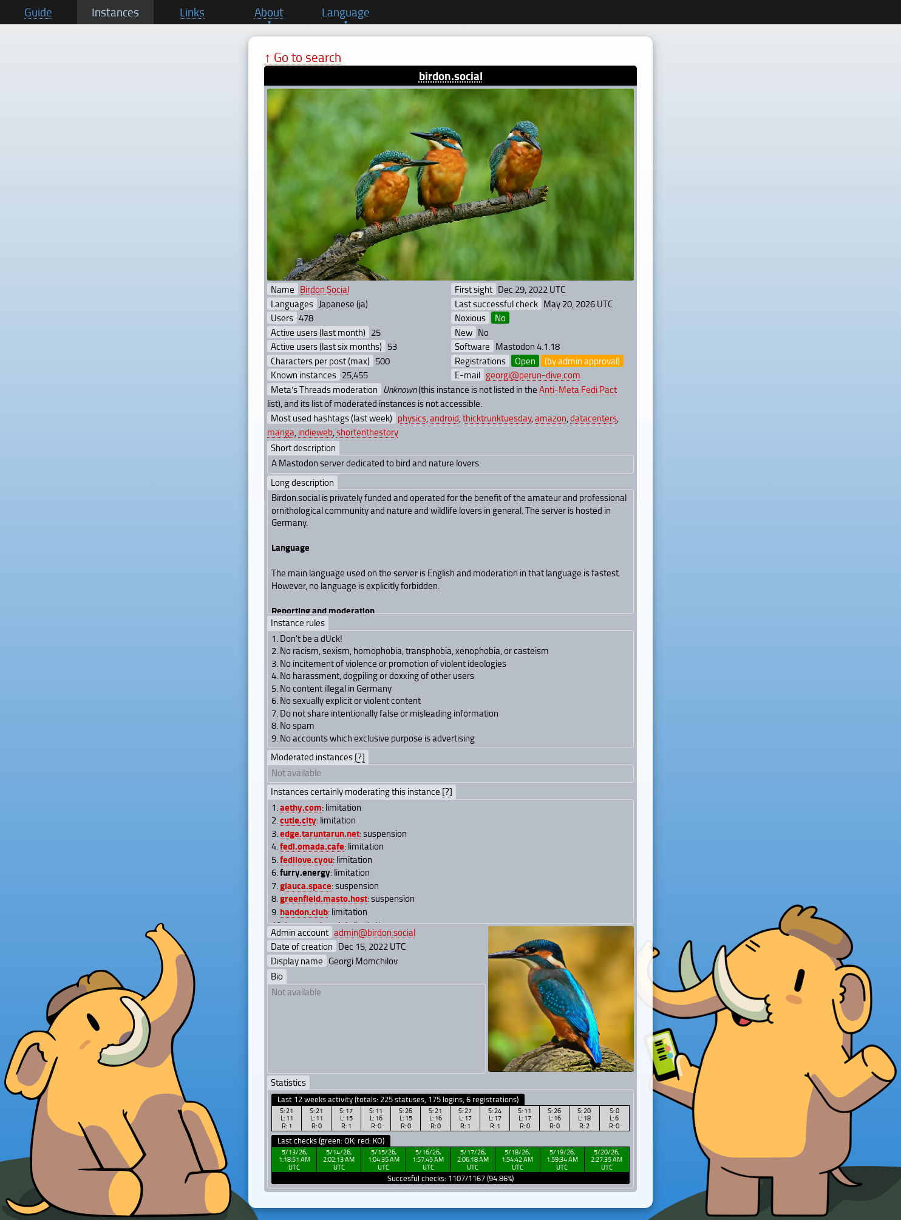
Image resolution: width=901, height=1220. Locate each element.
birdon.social (451, 75)
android (444, 418)
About (269, 12)
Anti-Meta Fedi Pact (578, 389)
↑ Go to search (302, 57)
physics (412, 418)
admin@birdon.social (374, 932)
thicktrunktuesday (497, 418)
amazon (550, 418)
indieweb (315, 432)
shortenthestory (367, 432)
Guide (38, 12)
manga (280, 432)
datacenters (593, 418)
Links (192, 12)
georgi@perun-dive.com (533, 375)
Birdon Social (324, 289)
